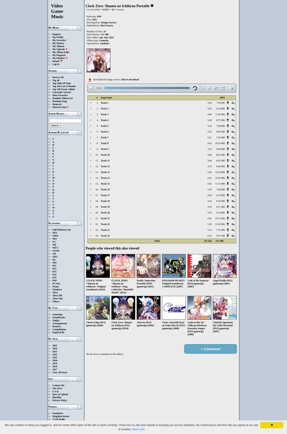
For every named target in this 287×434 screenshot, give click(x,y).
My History (58, 43)
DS (53, 259)
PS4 (54, 274)
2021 (54, 357)
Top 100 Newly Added (63, 89)
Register (56, 34)
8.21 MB (220, 206)
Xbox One (57, 298)
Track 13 (105, 172)
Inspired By (58, 332)
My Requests (59, 55)
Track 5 (104, 126)
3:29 (209, 102)
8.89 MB (220, 166)
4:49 (209, 114)
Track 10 (105, 154)
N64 (54, 238)
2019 (54, 363)
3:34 (209, 201)
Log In (55, 64)
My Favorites (59, 40)
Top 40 (55, 80)
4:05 (209, 108)
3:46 (209, 154)
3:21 (209, 137)
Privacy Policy (59, 400)
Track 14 (105, 178)
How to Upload (60, 394)
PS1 (54, 265)
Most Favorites (60, 95)
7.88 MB (220, 126)
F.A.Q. (55, 391)
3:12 (209, 230)
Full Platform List (61, 229)
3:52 (209, 131)
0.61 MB (220, 235)
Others (55, 301)
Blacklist (56, 397)
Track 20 (105, 212)
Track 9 (104, 149)
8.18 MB (220, 201)
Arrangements (59, 323)
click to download (130, 79)
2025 (54, 345)
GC (54, 241)
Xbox (55, 292)
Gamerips (57, 314)
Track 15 (105, 183)
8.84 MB (220, 131)
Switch (55, 250)
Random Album (60, 98)
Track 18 (105, 201)
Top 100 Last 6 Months (64, 86)
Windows (57, 289)
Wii (54, 244)
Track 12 (105, 166)
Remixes (56, 326)
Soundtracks (58, 317)
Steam (55, 286)
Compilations (59, 329)
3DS (54, 262)
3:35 (209, 206)
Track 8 (104, 143)
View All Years (59, 372)
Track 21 (105, 218)
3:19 (209, 189)
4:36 (209, 143)
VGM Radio (58, 419)
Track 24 (105, 235)
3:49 (209, 120)
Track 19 (105, 206)
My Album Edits (60, 52)
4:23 (209, 178)
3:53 (209, 166)
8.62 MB (220, 154)
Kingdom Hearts (61, 416)
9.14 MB (220, 212)
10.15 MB (220, 218)
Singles (56, 320)
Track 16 (105, 189)
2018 (54, 366)
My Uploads (60, 49)
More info (138, 429)
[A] (71, 98)
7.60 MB (220, 189)
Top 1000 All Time (61, 83)
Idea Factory (106, 25)
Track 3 (104, 114)
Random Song (59, 101)
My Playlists (60, 58)
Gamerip (103, 40)
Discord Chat (60, 107)
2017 (54, 369)
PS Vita (56, 283)
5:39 (209, 224)
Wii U (55, 247)
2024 (54, 348)
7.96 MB (220, 102)
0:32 (209, 235)
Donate (57, 61)
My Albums (58, 46)
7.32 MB (220, 230)
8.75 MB (220, 120)
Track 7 (104, 137)
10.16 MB (220, 172)
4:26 (209, 172)
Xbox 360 (57, 295)
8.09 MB (220, 149)
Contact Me (58, 385)
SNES (55, 235)
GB (54, 253)
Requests (57, 104)
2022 (54, 354)
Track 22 (105, 224)
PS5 (54, 277)
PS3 (54, 271)
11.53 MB (220, 183)
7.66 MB (220, 137)
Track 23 (105, 230)
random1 (104, 43)
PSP (54, 280)
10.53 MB (220, 143)
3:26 (209, 126)
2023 (54, 351)
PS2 (54, 268)
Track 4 (104, 120)
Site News (57, 388)
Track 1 (104, 102)
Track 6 (104, 131)
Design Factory (109, 22)
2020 (54, 360)
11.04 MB (220, 114)
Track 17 (105, 195)
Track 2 (104, 108)
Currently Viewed (61, 92)
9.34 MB (220, 108)
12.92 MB (220, 224)
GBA (55, 256)
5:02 (209, 183)
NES (54, 232)
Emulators (57, 413)
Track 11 (105, 160)
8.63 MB (220, 160)
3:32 (209, 149)
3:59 (209, 212)
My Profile (57, 37)
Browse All (57, 77)
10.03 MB (220, 178)
